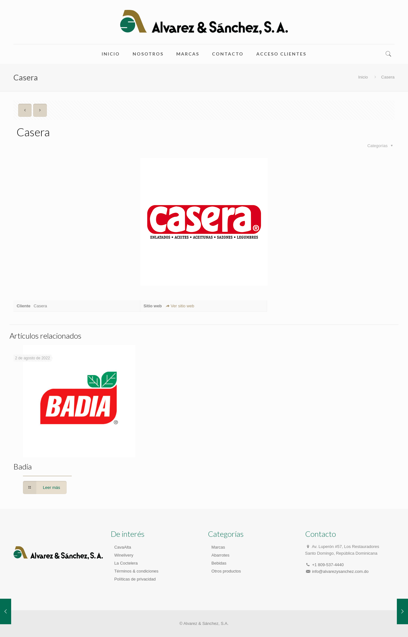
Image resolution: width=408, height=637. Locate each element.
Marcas (218, 547)
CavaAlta (122, 547)
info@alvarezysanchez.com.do (340, 571)
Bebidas (218, 563)
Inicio (363, 77)
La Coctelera (126, 563)
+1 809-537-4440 (328, 564)
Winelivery (123, 555)
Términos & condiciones (136, 571)
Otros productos (226, 571)
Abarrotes (220, 555)
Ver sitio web (179, 306)
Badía (22, 466)
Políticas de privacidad (135, 579)
